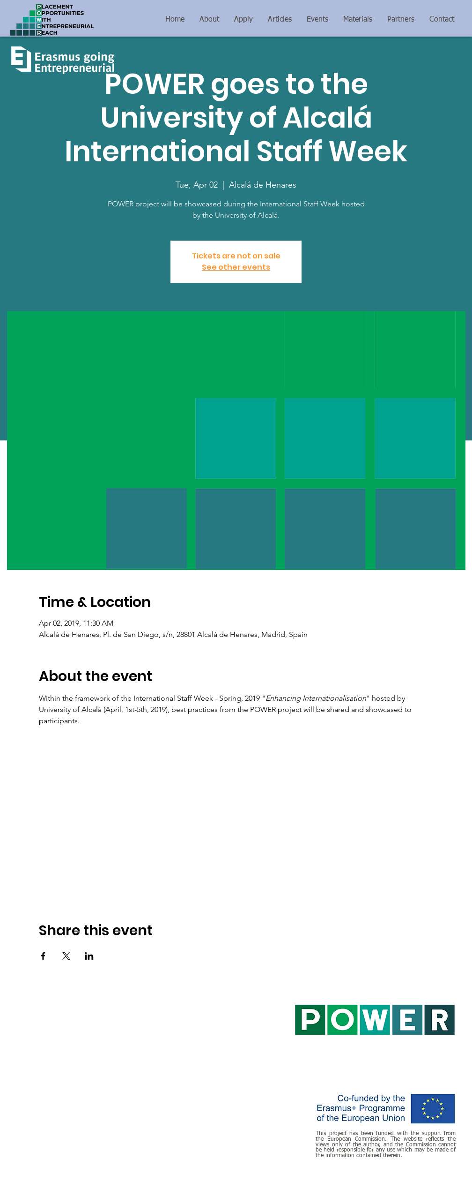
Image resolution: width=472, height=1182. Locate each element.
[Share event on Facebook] (43, 956)
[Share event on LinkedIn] (89, 956)
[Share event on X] (66, 956)
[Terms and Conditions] (399, 60)
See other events (236, 267)
